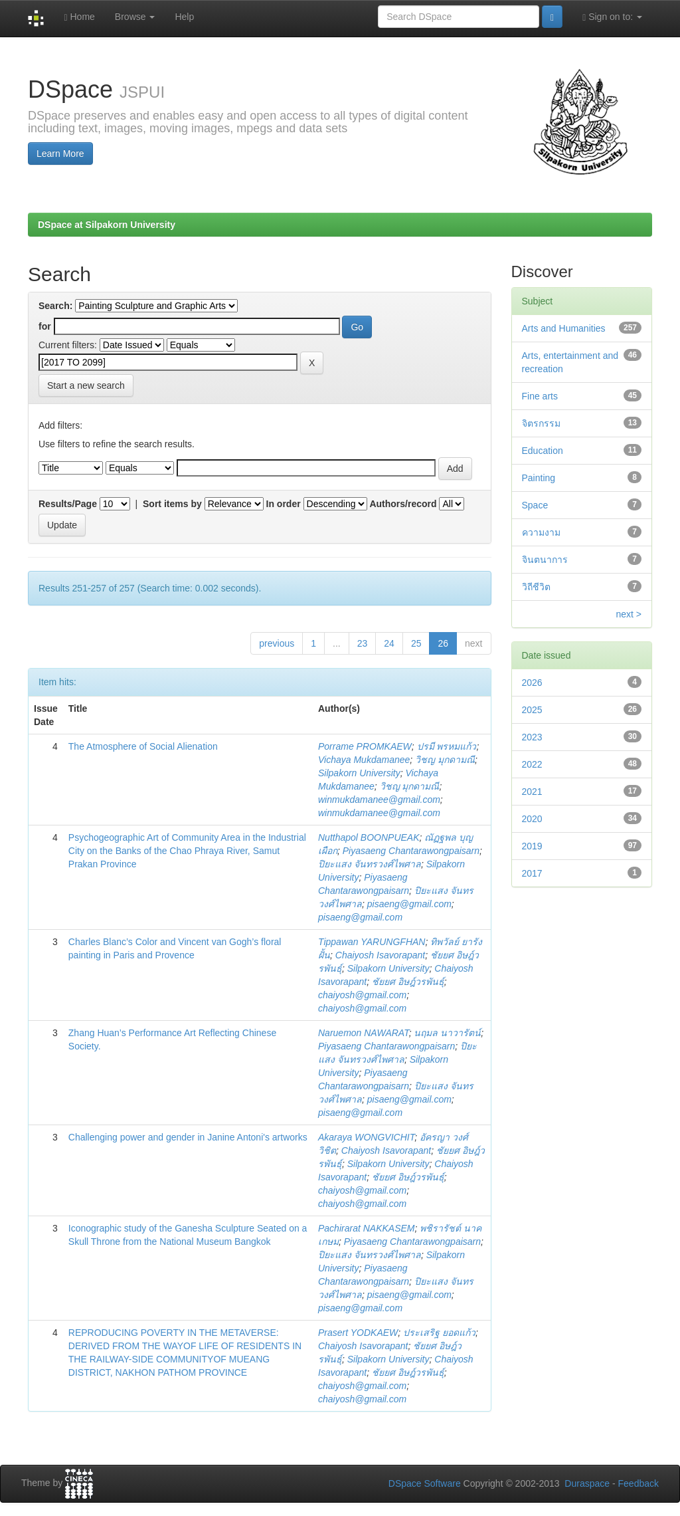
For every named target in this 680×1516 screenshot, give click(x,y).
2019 (532, 846)
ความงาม (541, 532)
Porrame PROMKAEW (365, 746)
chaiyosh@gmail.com (362, 995)
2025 (532, 709)
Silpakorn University (359, 773)
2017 (532, 873)
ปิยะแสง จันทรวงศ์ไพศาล (369, 864)
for (45, 326)
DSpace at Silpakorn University (106, 224)
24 (389, 643)
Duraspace (587, 1483)
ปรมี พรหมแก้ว (447, 746)
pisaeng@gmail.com (409, 904)
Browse (135, 16)
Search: (55, 305)
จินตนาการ (545, 559)
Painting (539, 478)
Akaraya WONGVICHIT (366, 1137)
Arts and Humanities (564, 328)
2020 (532, 818)
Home (79, 17)
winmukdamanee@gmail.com (379, 799)
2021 (532, 791)
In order (283, 503)
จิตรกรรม (541, 423)
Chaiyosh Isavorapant (380, 955)
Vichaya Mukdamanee (364, 759)
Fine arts (540, 396)
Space (535, 505)
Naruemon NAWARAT (363, 1033)
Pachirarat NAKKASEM (366, 1228)
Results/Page (68, 503)
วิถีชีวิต (536, 587)
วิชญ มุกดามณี (445, 759)
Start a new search (86, 385)
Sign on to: (612, 17)
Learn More (60, 153)
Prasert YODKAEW (358, 1332)
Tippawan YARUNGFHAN (371, 941)
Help (184, 16)
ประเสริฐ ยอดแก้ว (439, 1332)
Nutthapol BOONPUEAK (369, 837)
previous (276, 643)
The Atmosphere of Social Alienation (143, 746)
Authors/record (402, 503)
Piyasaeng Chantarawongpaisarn (411, 850)
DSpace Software (424, 1483)
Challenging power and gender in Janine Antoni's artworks (187, 1137)
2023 (532, 737)
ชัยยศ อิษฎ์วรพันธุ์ (408, 981)
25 (416, 643)
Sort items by (172, 503)
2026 (532, 682)
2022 (532, 764)
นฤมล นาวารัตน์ (447, 1033)
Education (542, 450)
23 (362, 643)
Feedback (638, 1483)
